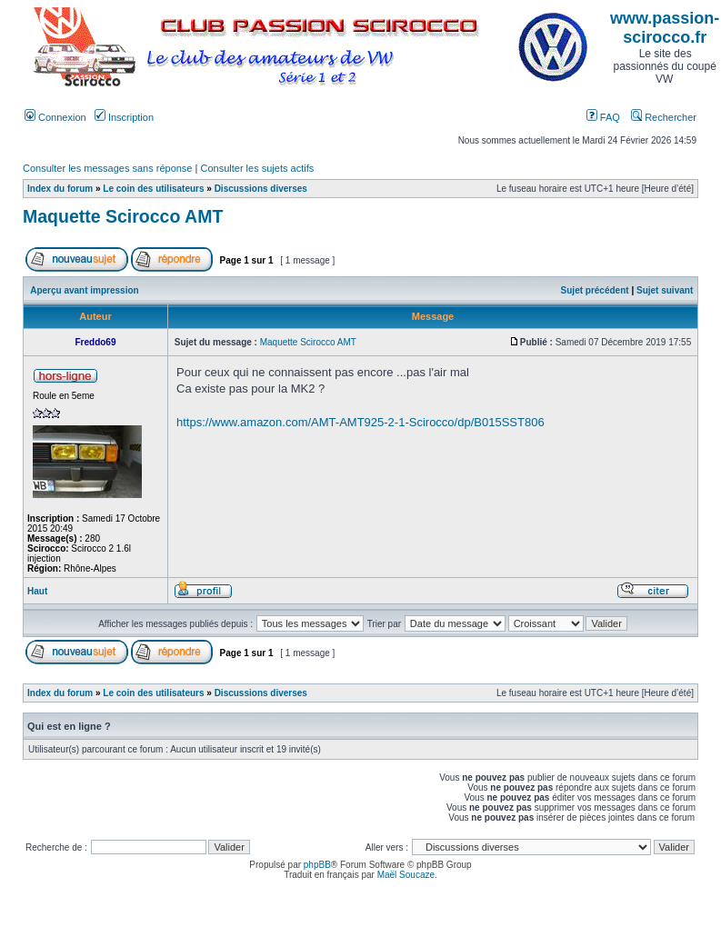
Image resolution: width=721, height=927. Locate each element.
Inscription (124, 117)
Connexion (55, 117)
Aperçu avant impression (84, 290)
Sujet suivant (664, 290)
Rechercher (663, 117)
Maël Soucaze (406, 875)
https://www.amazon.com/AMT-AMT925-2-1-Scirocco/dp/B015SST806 (360, 422)
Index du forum (60, 189)
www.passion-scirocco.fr (664, 27)
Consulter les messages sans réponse (107, 168)
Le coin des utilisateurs (153, 189)
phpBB (317, 865)
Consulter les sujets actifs (257, 168)
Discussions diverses (261, 189)
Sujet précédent (595, 290)
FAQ (603, 117)
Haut (37, 591)
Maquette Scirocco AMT (123, 216)
